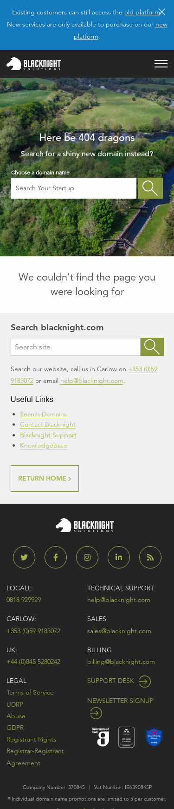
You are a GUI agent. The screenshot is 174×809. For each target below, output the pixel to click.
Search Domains (43, 414)
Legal (16, 680)
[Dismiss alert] (162, 11)
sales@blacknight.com (119, 631)
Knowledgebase (43, 445)
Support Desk (119, 680)
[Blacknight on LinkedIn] (122, 557)
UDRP (14, 704)
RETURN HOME (44, 478)
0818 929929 (23, 599)
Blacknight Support (48, 435)
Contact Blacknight (48, 424)
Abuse (16, 716)
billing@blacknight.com (121, 661)
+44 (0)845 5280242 (33, 661)
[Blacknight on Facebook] (59, 557)
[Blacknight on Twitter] (28, 557)
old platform (142, 12)
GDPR (15, 727)
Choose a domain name (74, 184)
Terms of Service (30, 692)
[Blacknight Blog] (150, 557)
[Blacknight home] (33, 63)
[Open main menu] (161, 64)
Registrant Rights (31, 739)
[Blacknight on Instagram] (91, 557)
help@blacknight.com (91, 380)
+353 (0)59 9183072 (33, 631)
